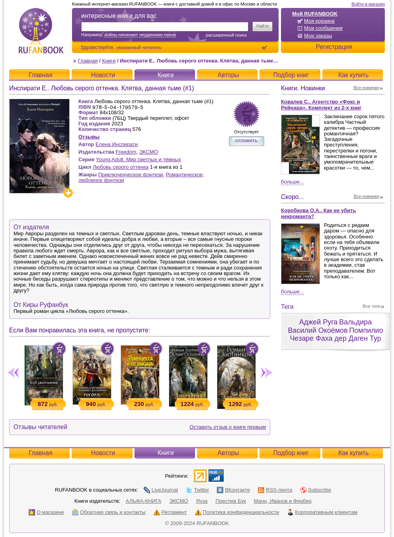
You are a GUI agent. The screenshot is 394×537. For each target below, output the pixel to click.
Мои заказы (318, 36)
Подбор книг (290, 75)
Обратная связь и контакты (109, 512)
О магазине (46, 512)
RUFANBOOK (41, 30)
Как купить (353, 75)
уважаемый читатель (139, 47)
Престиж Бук (231, 501)
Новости (103, 75)
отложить (246, 140)
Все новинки (366, 87)
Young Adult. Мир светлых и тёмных (138, 159)
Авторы (228, 75)
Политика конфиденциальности (237, 512)
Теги (287, 306)
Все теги (371, 306)
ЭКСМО (148, 152)
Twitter (197, 490)
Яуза (202, 501)
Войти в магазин (368, 4)
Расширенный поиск (226, 35)
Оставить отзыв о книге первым (227, 427)
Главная (88, 61)
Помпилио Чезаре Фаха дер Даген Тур (336, 334)
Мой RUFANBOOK (314, 14)
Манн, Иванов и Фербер (283, 501)
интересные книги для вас (118, 15)
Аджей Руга (318, 322)
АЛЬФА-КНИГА (144, 501)
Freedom (125, 152)
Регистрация (334, 46)
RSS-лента (275, 490)
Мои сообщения (323, 28)
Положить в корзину (59, 348)
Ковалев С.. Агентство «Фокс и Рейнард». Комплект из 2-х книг (321, 105)
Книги (108, 61)
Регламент (170, 512)
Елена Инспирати (117, 144)
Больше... (292, 182)
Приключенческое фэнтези (130, 175)
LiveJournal (161, 490)
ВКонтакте (233, 490)
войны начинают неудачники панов (140, 34)
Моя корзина (319, 21)
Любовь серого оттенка (120, 167)
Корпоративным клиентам (322, 512)
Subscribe (315, 490)
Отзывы (88, 137)
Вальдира (355, 322)
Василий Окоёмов (317, 330)
